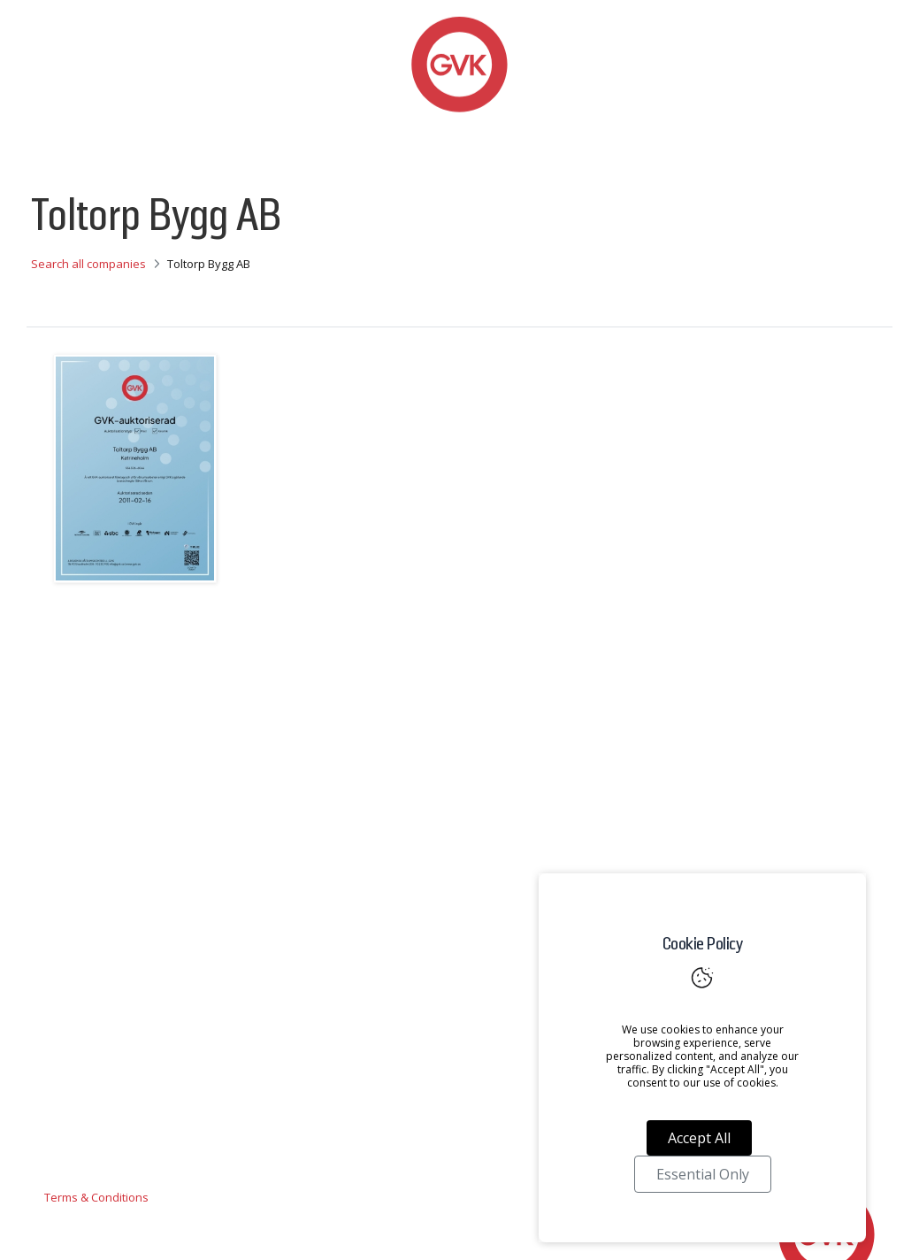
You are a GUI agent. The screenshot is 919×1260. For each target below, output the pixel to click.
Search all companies (88, 264)
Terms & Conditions (96, 1197)
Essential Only (702, 1174)
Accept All (699, 1138)
